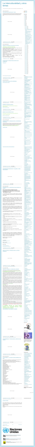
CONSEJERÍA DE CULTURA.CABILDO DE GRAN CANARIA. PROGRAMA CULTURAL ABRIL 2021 (28, 208)
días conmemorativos (26, 229)
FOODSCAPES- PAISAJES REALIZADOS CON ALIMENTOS (28, 31)
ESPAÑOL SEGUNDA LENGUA (8, 104)
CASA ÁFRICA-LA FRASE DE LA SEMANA (28, 158)
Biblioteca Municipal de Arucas (27, 144)
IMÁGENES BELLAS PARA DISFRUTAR (28, 255)
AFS (24, 118)
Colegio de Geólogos (26, 185)
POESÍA (25, 297)
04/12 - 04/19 (26, 71)
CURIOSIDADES (25, 215)
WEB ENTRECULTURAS (26, 375)
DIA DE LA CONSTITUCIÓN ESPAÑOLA (28, 224)
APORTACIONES (26, 123)
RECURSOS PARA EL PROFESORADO (28, 384)
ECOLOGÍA (25, 231)
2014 (25, 21)
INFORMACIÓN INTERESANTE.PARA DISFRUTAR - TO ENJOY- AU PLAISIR (27, 263)
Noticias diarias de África (26, 284)
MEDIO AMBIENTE (26, 273)
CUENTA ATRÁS (5, 400)
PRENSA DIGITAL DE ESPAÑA (27, 381)
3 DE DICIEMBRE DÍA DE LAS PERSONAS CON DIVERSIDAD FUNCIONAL (27, 96)
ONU (24, 382)
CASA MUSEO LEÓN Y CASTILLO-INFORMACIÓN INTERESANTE (27, 167)
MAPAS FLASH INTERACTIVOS (28, 34)
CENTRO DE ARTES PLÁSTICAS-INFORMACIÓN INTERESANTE (27, 176)
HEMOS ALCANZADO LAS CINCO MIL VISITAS (11, 45)
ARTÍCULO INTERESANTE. (26, 128)
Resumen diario (4, 427)
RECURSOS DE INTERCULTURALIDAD (28, 300)
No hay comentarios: (8, 77)
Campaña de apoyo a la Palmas (27, 151)
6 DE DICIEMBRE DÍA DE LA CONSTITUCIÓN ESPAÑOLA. (27, 106)
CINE (5, 184)
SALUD (25, 303)
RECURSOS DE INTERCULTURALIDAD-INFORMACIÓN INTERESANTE (28, 301)
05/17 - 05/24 (26, 67)
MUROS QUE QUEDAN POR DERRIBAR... (10, 81)
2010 (25, 24)
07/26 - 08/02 (26, 59)
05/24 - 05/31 (26, 66)
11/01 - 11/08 (26, 48)
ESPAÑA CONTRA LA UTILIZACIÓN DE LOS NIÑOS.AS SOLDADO (28, 376)
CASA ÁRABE (25, 162)
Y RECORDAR (25, 319)
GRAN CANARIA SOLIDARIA (27, 354)
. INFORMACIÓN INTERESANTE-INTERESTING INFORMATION (27, 80)
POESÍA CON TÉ (25, 298)
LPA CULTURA (25, 271)
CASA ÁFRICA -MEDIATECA (27, 156)
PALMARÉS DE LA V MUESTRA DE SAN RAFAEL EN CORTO (28, 38)
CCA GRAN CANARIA (26, 171)
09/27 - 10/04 (26, 52)
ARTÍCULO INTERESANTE (26, 125)
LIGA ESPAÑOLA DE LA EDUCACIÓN (27, 269)
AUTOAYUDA (25, 138)
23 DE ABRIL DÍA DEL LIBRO (27, 89)
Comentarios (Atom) (7, 425)
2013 (25, 22)
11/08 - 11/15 (26, 47)
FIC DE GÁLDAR (25, 236)
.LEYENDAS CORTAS (26, 81)
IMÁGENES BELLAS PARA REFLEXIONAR (28, 256)
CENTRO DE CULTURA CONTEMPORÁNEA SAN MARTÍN (27, 180)
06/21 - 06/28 (26, 63)
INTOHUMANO (25, 265)
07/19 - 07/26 (26, 60)
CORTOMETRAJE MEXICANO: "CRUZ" (9, 12)
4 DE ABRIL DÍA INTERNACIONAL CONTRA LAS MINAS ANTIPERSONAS (28, 104)
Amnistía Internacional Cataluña (27, 365)
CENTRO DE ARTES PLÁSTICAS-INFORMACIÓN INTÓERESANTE (27, 177)
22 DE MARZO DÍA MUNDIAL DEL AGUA (28, 88)
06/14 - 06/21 (26, 64)
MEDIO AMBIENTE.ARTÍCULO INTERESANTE (27, 274)
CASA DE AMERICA (26, 163)
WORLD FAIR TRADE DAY (26, 318)
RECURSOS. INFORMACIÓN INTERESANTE (27, 302)
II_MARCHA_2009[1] (5, 127)
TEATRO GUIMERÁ (26, 307)
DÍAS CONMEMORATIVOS (26, 230)
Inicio (12, 424)
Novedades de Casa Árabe (8, 441)
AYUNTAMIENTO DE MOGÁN (27, 140)
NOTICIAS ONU (25, 285)
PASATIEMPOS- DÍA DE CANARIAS (27, 295)
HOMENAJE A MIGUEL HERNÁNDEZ (27, 250)
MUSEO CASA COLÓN (26, 358)
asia (24, 129)
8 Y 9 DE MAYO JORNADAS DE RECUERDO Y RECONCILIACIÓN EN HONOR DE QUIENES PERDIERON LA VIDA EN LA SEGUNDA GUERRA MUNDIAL (28, 116)
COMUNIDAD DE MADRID (26, 206)
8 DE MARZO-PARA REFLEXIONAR (27, 112)
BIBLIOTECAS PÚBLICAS (26, 380)
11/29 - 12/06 (26, 45)
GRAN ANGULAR (26, 360)
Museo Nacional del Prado (26, 280)
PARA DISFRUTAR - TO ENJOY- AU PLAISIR (8, 78)
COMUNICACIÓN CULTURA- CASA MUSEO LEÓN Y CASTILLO (27, 201)
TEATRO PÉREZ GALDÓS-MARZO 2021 (28, 313)
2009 (25, 25)
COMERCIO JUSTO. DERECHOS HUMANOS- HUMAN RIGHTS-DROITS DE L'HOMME (28, 189)
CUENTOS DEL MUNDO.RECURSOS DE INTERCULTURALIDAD (28, 213)
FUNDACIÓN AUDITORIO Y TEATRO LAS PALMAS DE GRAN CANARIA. (28, 241)
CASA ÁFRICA (25, 154)
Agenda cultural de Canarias (26, 119)
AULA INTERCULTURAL (26, 363)
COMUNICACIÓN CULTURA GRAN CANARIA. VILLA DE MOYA (27, 196)
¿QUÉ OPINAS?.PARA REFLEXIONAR (28, 79)
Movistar (25, 277)
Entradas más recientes (5, 424)
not (24, 282)
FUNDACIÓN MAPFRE (26, 246)
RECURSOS (25, 299)
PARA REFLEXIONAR (26, 291)
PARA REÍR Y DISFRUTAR (26, 293)
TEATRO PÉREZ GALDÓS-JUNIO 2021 (28, 311)
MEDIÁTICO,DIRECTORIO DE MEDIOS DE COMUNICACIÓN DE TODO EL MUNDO (28, 372)
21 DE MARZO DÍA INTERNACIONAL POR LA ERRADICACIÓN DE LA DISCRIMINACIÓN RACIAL (28, 84)
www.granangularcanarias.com (6, 245)
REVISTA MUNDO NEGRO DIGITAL (27, 368)
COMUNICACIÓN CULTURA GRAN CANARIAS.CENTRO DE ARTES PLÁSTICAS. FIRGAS (27, 200)
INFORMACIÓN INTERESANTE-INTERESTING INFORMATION (10, 266)
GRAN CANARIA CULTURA (26, 248)
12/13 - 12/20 (26, 27)
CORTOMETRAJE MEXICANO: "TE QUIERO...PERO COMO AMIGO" (28, 36)
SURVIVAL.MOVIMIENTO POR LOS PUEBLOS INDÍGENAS (27, 356)
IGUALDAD (25, 253)
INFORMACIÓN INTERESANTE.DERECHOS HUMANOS (28, 262)
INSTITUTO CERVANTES (26, 264)
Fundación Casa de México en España (27, 245)
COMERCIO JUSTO (26, 186)
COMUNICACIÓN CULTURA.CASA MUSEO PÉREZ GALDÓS (27, 204)
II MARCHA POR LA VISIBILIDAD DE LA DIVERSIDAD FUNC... (28, 35)
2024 (25, 16)
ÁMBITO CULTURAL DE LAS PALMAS (27, 121)
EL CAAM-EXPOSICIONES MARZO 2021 (28, 234)
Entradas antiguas (20, 424)
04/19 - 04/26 (26, 70)
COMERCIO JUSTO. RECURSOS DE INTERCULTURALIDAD (27, 192)
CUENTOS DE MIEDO (26, 212)
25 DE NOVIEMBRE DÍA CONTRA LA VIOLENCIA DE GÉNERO (27, 91)
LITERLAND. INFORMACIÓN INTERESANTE (27, 270)
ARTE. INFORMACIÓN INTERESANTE (28, 124)
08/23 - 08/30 (26, 56)
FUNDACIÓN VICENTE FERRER (27, 247)
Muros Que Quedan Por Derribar (6, 82)
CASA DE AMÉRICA (26, 164)
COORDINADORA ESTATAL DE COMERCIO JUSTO (27, 361)
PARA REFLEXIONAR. (26, 287)
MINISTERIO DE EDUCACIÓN (27, 377)
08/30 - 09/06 (26, 55)
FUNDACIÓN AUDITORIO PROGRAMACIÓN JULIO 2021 (27, 240)
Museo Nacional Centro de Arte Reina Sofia (28, 278)
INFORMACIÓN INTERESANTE (27, 261)
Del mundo (25, 217)
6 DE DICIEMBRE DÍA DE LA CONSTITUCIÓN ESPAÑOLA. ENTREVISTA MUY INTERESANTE (27, 108)
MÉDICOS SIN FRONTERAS (27, 272)
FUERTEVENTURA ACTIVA (26, 238)
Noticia (25, 283)
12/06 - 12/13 (26, 28)
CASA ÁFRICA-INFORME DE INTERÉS (28, 157)
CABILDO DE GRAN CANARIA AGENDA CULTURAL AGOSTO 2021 (28, 148)
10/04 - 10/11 (26, 51)
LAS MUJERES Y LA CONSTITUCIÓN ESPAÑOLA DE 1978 (28, 43)
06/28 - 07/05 (26, 62)
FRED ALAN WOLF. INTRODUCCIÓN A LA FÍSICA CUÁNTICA (28, 39)
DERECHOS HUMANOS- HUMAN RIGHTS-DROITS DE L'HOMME (27, 219)
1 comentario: (8, 58)
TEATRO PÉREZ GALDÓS (26, 309)
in (24, 257)
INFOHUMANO (25, 258)
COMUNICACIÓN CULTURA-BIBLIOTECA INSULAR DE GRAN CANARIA (28, 202)
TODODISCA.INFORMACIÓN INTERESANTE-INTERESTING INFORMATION (27, 316)
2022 (25, 18)
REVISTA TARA (25, 369)
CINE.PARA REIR (26, 184)
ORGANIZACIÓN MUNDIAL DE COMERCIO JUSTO (27, 362)
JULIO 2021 (25, 266)
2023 (25, 17)
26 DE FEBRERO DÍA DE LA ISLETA (27, 92)
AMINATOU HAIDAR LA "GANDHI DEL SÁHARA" (11, 269)
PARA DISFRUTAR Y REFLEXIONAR (27, 290)
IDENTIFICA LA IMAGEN (26, 251)
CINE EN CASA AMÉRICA (26, 182)
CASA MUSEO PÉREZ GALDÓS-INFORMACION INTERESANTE (27, 169)
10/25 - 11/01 (26, 49)
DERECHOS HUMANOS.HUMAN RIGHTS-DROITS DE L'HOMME (28, 222)
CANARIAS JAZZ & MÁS (26, 152)
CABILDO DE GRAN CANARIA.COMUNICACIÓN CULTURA (28, 150)
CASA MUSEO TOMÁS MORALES (27, 170)
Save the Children (26, 305)
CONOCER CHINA (26, 379)
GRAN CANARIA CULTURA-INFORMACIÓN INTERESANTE (27, 249)
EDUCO (25, 232)
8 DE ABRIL (25, 109)
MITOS (25, 276)
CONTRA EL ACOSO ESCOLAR (27, 209)
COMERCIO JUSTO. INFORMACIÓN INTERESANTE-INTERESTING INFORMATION (27, 190)
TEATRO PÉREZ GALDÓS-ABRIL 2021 (28, 310)
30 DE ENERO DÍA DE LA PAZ (27, 100)
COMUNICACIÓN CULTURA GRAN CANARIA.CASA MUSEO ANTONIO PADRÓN (27, 198)
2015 (25, 20)
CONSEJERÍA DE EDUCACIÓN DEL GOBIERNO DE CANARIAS (27, 367)
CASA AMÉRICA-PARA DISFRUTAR (27, 161)
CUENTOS (25, 211)
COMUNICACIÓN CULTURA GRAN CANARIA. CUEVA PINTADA (27, 195)
